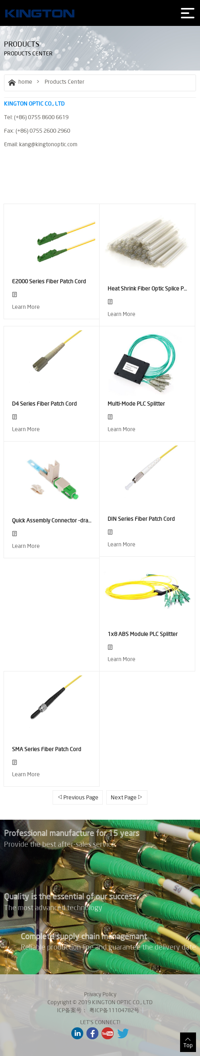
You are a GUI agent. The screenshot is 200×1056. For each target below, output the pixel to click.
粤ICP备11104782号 (114, 1010)
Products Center (64, 81)
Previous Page (77, 797)
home (20, 81)
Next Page (127, 797)
